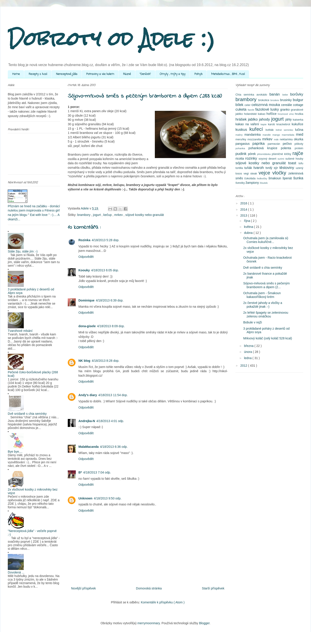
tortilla (239, 168)
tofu (301, 163)
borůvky (296, 94)
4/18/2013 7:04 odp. (97, 472)
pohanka (241, 148)
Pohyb (198, 74)
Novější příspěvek (83, 588)
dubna (248, 233)
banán (275, 94)
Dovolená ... (16, 572)
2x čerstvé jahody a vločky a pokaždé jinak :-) (262, 304)
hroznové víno (286, 114)
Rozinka (84, 240)
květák (271, 129)
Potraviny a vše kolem (100, 74)
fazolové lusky (267, 109)
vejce (265, 173)
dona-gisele (87, 326)
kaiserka (298, 119)
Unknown (85, 498)
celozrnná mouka (266, 105)
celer (248, 105)
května (249, 227)
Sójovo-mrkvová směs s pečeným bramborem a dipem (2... (266, 285)
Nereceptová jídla (66, 74)
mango (277, 134)
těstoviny (287, 168)
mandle (268, 134)
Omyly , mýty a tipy (172, 74)
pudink (241, 154)
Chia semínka (246, 94)
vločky (280, 173)
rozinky (252, 158)
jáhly (289, 119)
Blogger (204, 623)
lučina (299, 129)
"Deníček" (145, 74)
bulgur (298, 100)
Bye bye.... (15, 451)
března (249, 346)
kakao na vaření (248, 124)
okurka (298, 139)
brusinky (286, 100)
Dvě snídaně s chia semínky (27, 413)
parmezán (275, 143)
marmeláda (289, 134)
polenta (288, 148)
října (247, 221)
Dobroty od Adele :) (111, 39)
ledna (248, 358)
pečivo (289, 143)
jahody (265, 119)
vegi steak (251, 173)
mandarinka (253, 134)
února (248, 352)
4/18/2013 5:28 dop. (106, 240)
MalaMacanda (88, 446)
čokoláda (250, 178)
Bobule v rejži (252, 322)
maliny (239, 134)
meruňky (241, 139)
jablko (253, 119)
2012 (244, 365)
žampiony (253, 182)
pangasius (243, 143)
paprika (259, 143)
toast (293, 163)
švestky (240, 182)
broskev (275, 100)
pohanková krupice (264, 148)
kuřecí (257, 129)
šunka (298, 178)
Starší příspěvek (213, 588)
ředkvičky (262, 178)
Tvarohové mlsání (20, 331)
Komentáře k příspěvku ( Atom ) (163, 602)
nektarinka (287, 139)
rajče (297, 153)
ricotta (240, 158)
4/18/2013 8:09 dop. (111, 326)
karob (272, 124)
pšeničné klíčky (282, 154)
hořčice (272, 113)
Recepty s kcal (38, 74)
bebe (286, 94)
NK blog (84, 360)
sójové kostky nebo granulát (144, 215)
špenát (288, 178)
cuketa (241, 109)
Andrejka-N (86, 421)
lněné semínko (285, 130)
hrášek (241, 119)
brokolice (264, 100)
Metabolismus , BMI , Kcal (228, 74)
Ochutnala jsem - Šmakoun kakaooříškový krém (262, 295)
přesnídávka (264, 154)
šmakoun (276, 178)
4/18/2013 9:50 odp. (108, 498)
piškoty (299, 143)
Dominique (86, 300)
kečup (107, 215)
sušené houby (294, 158)
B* (80, 472)
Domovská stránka (149, 588)
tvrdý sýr (272, 168)
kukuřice (297, 124)
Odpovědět (86, 256)
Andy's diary (87, 395)
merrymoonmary (148, 623)
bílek (240, 105)
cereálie (287, 105)
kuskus (242, 129)
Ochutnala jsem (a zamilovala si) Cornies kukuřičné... (265, 240)
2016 (244, 203)
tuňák (248, 168)
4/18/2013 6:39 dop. (110, 300)
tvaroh (259, 168)
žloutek (263, 183)
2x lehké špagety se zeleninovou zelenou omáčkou (265, 314)
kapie (264, 124)
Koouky (84, 270)
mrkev (119, 215)
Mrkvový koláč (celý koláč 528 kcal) (267, 338)
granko (285, 109)
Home (16, 74)
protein (299, 148)
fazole (251, 109)
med (299, 134)
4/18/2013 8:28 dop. (106, 360)
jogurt (97, 215)
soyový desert (268, 158)
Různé (127, 74)
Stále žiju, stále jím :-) (23, 251)
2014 (244, 209)
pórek (252, 154)
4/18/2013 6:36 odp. (114, 446)
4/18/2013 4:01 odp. (110, 421)
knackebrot (284, 124)
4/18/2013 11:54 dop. (113, 395)
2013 (244, 215)
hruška (299, 113)
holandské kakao (255, 113)
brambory (84, 215)
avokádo (263, 94)
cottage (298, 105)
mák (277, 139)
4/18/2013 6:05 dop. (105, 270)
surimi (281, 158)
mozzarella (254, 139)
